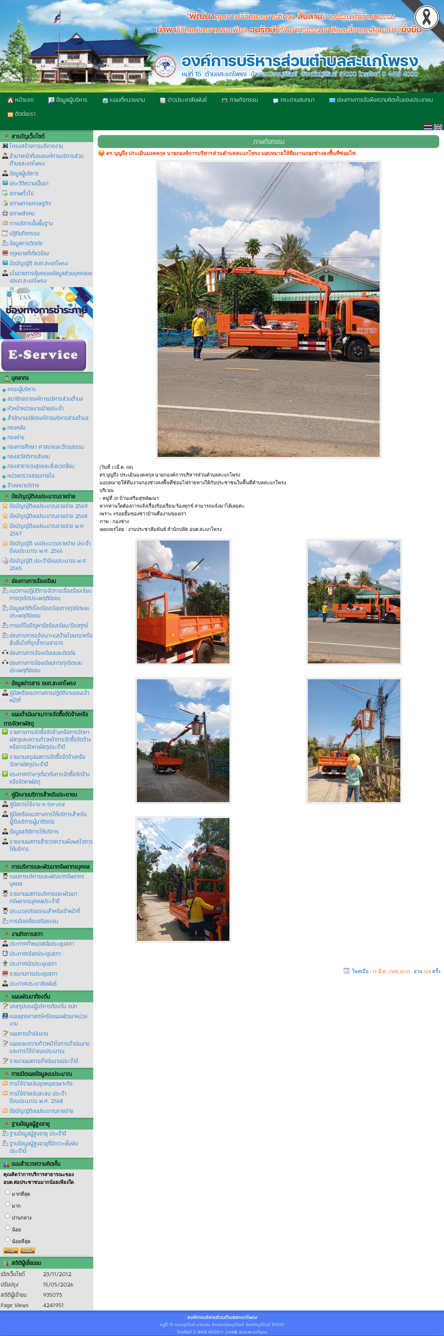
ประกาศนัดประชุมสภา (33, 963)
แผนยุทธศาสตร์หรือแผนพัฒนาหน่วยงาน (48, 1020)
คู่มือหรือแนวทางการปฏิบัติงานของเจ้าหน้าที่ (49, 696)
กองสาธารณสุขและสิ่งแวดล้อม (38, 465)
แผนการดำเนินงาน (29, 1033)
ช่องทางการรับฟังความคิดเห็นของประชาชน (381, 99)
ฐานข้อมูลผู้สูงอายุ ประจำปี (38, 1133)
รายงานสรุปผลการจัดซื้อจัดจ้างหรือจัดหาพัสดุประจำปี (47, 760)
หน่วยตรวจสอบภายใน (28, 475)
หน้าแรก (20, 99)
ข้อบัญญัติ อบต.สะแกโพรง (39, 263)
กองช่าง (13, 437)
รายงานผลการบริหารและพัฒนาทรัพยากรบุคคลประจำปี (43, 897)
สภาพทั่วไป (22, 193)
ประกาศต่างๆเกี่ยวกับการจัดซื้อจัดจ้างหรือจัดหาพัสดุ (50, 778)
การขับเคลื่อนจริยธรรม (34, 921)
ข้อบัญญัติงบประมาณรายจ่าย (41, 1110)
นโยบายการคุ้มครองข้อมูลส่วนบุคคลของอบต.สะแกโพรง (51, 277)
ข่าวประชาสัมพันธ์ (183, 99)
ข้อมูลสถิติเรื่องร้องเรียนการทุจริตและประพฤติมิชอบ (50, 611)
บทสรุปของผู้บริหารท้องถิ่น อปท (43, 1006)
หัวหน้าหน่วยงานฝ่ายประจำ (33, 408)
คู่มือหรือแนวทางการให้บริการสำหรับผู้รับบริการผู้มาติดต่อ (48, 818)
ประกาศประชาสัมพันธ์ (33, 983)
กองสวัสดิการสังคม (26, 456)
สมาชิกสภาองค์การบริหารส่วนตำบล (42, 398)
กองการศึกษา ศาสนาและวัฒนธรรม (43, 446)
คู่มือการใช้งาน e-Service (37, 804)
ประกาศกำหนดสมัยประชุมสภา (42, 943)
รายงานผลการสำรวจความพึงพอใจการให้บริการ (51, 845)
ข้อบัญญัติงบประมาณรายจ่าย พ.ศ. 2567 (47, 529)
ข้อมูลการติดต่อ (26, 243)
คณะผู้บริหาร (19, 388)
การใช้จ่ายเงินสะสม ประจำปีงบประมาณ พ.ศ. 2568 (38, 1097)
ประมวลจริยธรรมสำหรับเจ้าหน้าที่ (45, 911)
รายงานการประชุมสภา (33, 973)
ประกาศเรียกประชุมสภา (35, 953)
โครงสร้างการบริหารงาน (36, 146)
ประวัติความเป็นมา (29, 183)
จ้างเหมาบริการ (20, 485)
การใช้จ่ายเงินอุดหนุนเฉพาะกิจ (41, 1083)
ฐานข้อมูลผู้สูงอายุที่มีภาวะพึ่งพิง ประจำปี (44, 1147)
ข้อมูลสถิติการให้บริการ (34, 831)
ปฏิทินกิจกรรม (25, 233)
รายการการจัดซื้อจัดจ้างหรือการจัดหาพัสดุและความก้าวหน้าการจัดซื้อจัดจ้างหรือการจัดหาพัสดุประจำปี (50, 739)
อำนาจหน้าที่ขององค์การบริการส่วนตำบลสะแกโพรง (47, 159)
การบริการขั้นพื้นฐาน (31, 223)
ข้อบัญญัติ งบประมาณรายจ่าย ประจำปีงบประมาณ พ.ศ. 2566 (50, 547)
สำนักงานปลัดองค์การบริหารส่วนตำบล (45, 417)
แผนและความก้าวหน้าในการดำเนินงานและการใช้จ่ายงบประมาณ (50, 1047)
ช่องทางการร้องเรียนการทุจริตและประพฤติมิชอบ (46, 666)
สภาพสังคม (22, 213)
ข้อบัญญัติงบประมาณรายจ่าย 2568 (48, 516)
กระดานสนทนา (293, 99)
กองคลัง (14, 427)
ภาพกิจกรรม (240, 99)
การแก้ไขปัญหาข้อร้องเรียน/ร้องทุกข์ (49, 625)
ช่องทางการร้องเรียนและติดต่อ (42, 652)
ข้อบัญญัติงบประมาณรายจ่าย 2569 (49, 506)
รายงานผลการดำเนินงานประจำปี (44, 1061)
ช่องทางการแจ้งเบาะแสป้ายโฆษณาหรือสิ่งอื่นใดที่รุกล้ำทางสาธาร (51, 639)
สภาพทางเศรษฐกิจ (30, 203)
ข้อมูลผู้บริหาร (67, 99)
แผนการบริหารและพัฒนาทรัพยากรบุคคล (47, 880)
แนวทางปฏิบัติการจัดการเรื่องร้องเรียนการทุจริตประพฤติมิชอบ (50, 594)
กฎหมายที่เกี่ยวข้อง (29, 253)
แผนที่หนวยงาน (123, 99)
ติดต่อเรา (21, 113)
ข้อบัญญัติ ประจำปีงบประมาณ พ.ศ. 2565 (48, 564)
